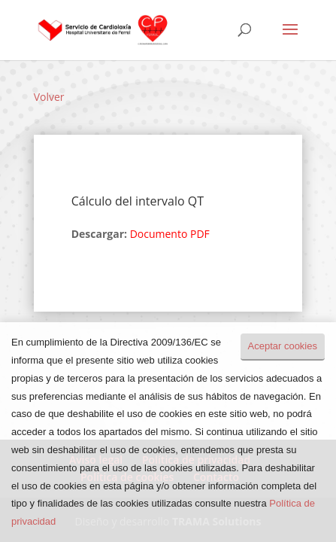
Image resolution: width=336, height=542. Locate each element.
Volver (49, 97)
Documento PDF (170, 234)
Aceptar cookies (283, 346)
